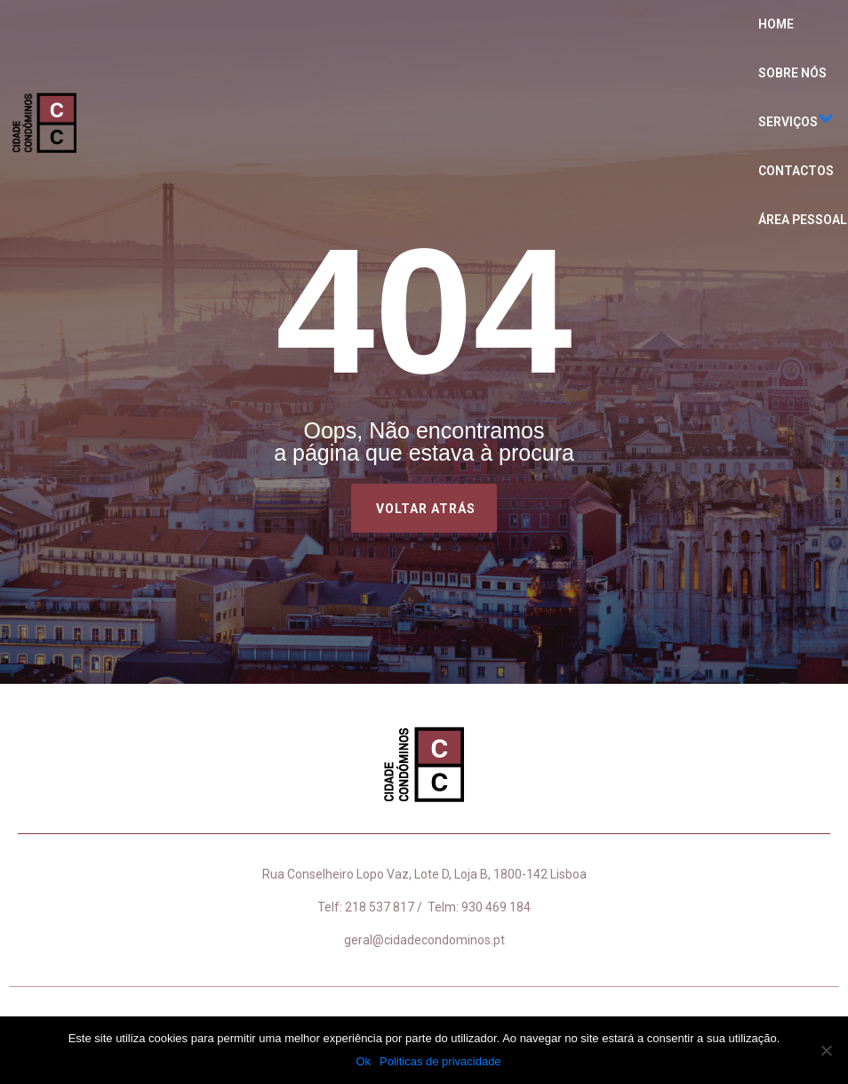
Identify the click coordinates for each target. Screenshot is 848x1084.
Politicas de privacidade (440, 1061)
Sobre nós (792, 73)
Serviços (796, 122)
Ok (363, 1061)
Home (776, 24)
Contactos (796, 171)
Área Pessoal (802, 220)
